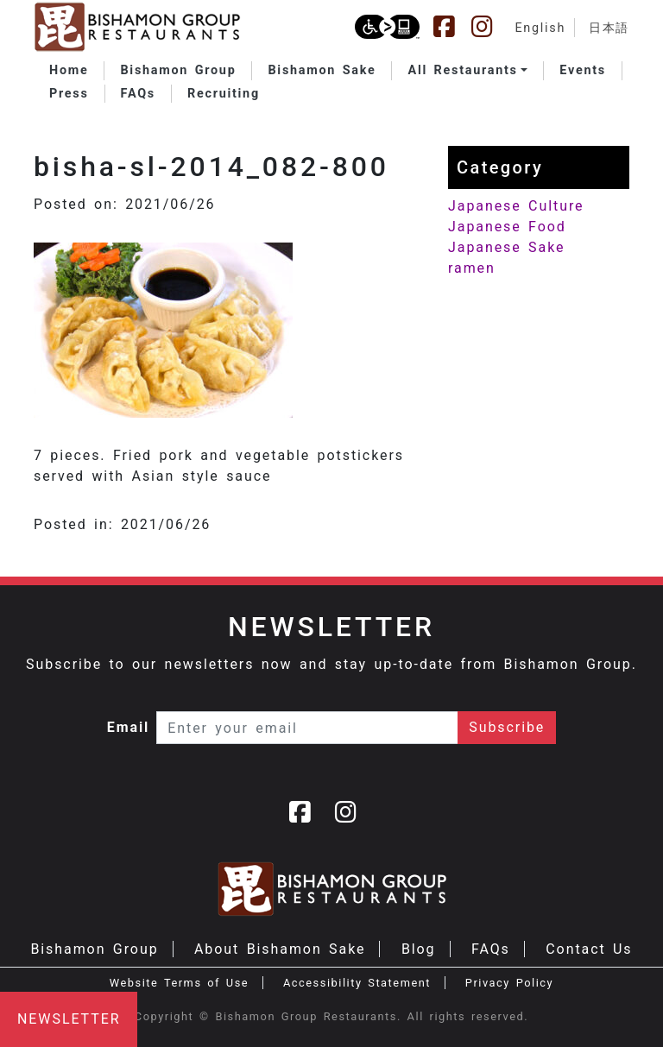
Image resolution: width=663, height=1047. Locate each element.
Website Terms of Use (179, 982)
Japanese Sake (506, 247)
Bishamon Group (94, 949)
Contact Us (589, 949)
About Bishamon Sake (279, 949)
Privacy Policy (509, 982)
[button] (467, 70)
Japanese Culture (516, 206)
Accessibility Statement (357, 982)
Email (128, 727)
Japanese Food (507, 226)
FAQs (490, 949)
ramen (472, 268)
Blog (418, 949)
